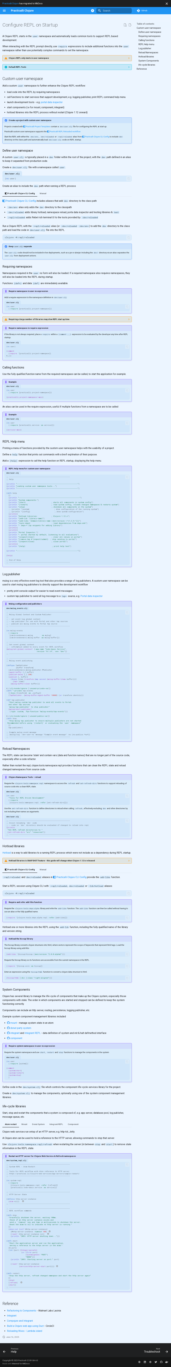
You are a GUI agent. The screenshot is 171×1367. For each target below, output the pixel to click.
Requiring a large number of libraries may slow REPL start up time (39, 319)
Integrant (11, 1315)
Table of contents (145, 24)
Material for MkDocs (21, 1363)
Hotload (6, 852)
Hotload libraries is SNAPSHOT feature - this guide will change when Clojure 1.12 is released (52, 860)
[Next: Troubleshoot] (155, 1351)
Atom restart (11, 1124)
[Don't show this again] (167, 3)
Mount (24, 1124)
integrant (13, 1033)
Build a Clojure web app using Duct (25, 1326)
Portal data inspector (91, 596)
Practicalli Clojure (10, 3)
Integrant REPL (33, 1033)
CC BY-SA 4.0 (32, 1360)
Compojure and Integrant (20, 1320)
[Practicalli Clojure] (22, 10)
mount (12, 1022)
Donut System (38, 1124)
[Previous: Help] (12, 1351)
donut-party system (19, 1028)
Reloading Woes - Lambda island (24, 1331)
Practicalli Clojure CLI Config (95, 137)
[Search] (114, 10)
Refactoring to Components (21, 1310)
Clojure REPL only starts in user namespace (29, 58)
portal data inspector (52, 102)
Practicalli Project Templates (36, 126)
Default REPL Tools (17, 67)
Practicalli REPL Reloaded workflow (64, 131)
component (14, 1038)
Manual (43, 193)
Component (73, 1124)
